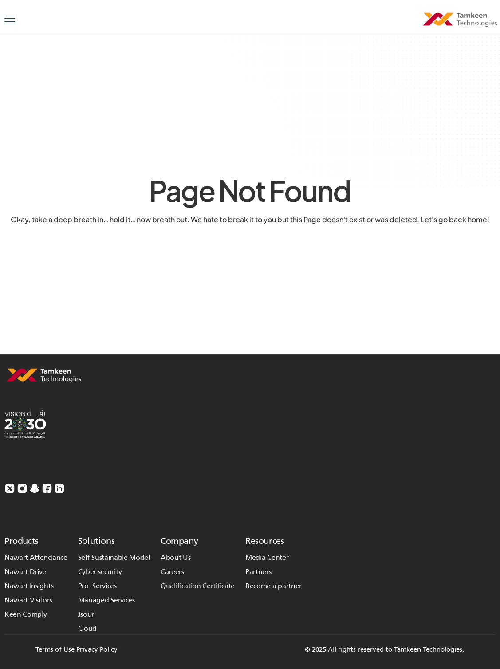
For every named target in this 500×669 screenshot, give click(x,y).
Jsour (86, 614)
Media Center (266, 557)
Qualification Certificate (198, 585)
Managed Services (107, 600)
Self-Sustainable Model (114, 557)
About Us (175, 557)
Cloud (87, 628)
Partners (258, 571)
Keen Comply (25, 614)
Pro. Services (97, 585)
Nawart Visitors (28, 600)
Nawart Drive (25, 571)
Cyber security (100, 571)
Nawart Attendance (35, 557)
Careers (172, 571)
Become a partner (273, 585)
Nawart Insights (28, 585)
